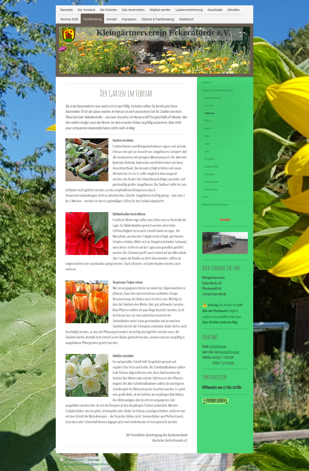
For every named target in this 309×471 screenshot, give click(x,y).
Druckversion (72, 460)
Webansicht (242, 464)
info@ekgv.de (218, 346)
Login (245, 460)
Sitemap (93, 460)
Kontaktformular (229, 352)
